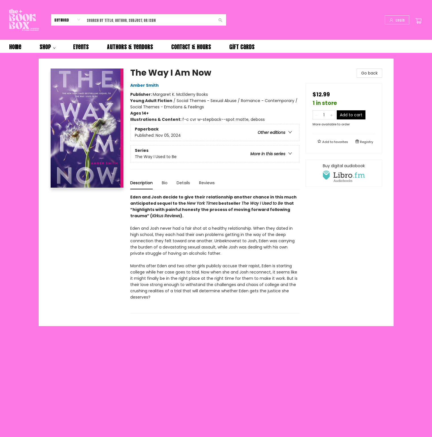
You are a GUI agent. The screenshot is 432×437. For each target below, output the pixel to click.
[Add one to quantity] (331, 115)
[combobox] (67, 19)
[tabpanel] (214, 254)
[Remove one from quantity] (316, 115)
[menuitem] (15, 46)
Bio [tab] (165, 183)
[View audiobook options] (344, 173)
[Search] (220, 20)
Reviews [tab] (207, 183)
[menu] (216, 46)
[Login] (397, 19)
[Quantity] (324, 114)
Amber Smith (145, 85)
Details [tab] (183, 183)
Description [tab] (141, 183)
